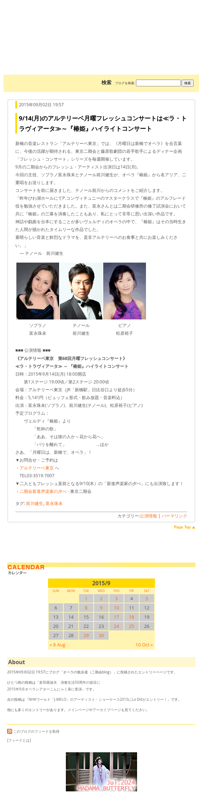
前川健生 (34, 503)
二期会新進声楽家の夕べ (43, 491)
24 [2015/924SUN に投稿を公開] (116, 626)
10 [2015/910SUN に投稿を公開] (116, 607)
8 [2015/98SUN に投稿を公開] (86, 607)
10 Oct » (144, 644)
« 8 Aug (58, 644)
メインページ (78, 709)
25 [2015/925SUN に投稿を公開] (131, 626)
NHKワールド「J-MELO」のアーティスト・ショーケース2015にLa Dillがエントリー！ (97, 699)
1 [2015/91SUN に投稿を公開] (86, 598)
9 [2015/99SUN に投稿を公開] (101, 607)
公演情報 (148, 516)
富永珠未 (54, 503)
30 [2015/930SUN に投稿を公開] (101, 635)
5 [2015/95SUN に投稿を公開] (146, 598)
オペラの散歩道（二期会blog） (101, 27)
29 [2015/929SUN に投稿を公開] (86, 635)
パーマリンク (174, 516)
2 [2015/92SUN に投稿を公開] (101, 598)
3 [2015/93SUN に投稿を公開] (116, 598)
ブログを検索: (125, 83)
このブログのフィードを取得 (33, 731)
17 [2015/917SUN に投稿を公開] (116, 617)
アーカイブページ (107, 709)
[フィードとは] (19, 740)
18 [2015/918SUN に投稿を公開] (131, 617)
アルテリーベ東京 (37, 468)
